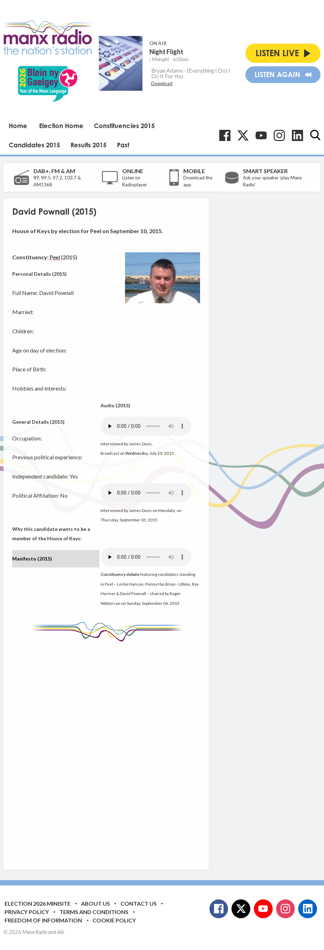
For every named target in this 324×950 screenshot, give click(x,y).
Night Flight (166, 51)
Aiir (60, 932)
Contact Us (138, 903)
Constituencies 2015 (124, 125)
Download (161, 83)
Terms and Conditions (93, 911)
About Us (95, 903)
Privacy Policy (27, 911)
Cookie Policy (114, 920)
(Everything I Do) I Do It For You (190, 73)
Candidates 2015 (34, 145)
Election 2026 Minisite (38, 903)
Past (123, 145)
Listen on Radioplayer (134, 181)
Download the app (197, 181)
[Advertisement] (143, 750)
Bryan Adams (167, 70)
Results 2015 (88, 145)
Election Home (61, 125)
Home (18, 125)
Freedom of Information (43, 920)
